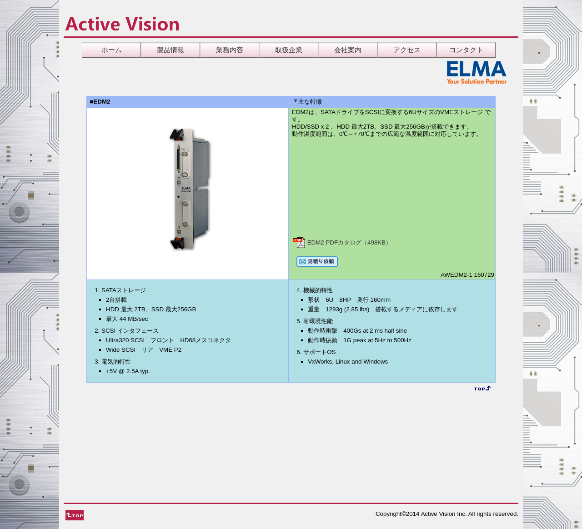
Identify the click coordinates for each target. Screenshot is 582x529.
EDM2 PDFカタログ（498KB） (341, 242)
